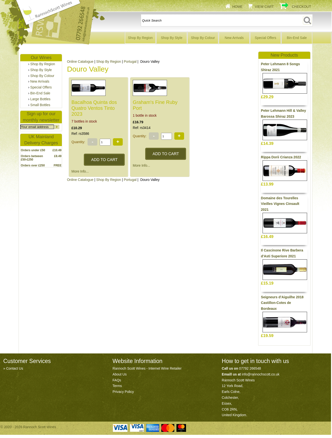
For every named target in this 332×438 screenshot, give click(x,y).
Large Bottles (40, 99)
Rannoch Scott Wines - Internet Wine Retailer (146, 368)
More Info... (80, 171)
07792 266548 (250, 368)
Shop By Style (171, 38)
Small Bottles (40, 105)
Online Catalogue (80, 61)
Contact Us (14, 368)
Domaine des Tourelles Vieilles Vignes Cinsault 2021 (280, 204)
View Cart (264, 7)
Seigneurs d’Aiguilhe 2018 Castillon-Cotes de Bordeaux (282, 303)
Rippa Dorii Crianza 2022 (281, 157)
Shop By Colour (203, 38)
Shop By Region (140, 38)
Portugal (130, 61)
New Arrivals (234, 38)
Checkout (301, 7)
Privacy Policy (123, 392)
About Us (119, 374)
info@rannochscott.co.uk (260, 374)
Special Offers (265, 38)
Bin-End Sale (297, 38)
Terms (117, 386)
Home (237, 7)
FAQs (116, 380)
